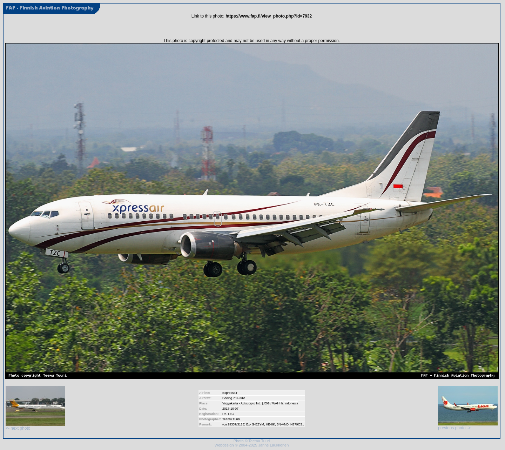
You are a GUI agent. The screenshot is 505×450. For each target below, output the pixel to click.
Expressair (229, 393)
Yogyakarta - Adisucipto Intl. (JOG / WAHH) (252, 403)
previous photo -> (468, 426)
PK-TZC (228, 414)
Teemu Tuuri (231, 419)
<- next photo (35, 426)
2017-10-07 (230, 408)
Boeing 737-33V (233, 398)
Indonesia (291, 403)
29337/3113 (236, 424)
